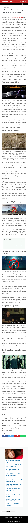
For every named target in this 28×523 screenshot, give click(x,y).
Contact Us (15, 517)
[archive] (9, 511)
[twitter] (18, 1)
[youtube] (20, 1)
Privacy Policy (20, 517)
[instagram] (23, 1)
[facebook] (15, 1)
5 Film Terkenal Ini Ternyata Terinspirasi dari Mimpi (13, 241)
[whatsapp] (23, 436)
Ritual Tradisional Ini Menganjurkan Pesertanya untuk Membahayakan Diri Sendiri (14, 495)
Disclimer (10, 517)
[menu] (3, 4)
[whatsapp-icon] (25, 1)
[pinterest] (17, 436)
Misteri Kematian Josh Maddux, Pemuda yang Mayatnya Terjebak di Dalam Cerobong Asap (14, 480)
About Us (6, 517)
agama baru (4, 47)
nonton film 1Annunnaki (17, 17)
